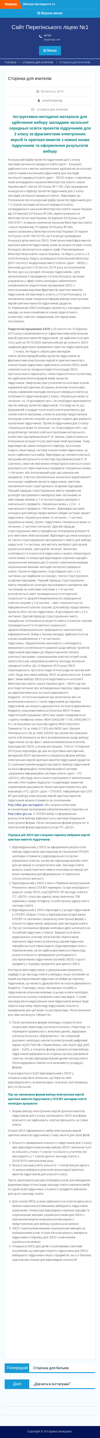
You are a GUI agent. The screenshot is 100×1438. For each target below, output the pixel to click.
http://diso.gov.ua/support (25, 805)
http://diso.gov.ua (20, 814)
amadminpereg (52, 100)
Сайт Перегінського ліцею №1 (50, 27)
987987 (47, 35)
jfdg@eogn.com (52, 39)
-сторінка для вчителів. (52, 109)
